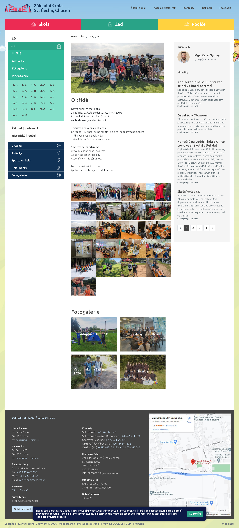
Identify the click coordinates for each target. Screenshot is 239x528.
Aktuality (18, 61)
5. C (52, 97)
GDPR (129, 523)
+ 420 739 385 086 (130, 447)
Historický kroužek (24, 135)
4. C (24, 97)
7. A (33, 102)
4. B (15, 97)
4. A (52, 90)
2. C (14, 90)
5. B (42, 97)
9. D (24, 114)
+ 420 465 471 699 (27, 472)
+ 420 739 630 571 (28, 475)
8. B (24, 109)
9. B (52, 109)
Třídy (91, 36)
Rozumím (195, 513)
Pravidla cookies (56, 516)
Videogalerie (20, 76)
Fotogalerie (19, 68)
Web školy (228, 523)
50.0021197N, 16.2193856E (27, 458)
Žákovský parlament (25, 128)
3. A (24, 90)
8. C (33, 109)
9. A (42, 109)
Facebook (225, 7)
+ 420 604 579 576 (116, 439)
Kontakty (189, 7)
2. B (52, 84)
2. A (42, 84)
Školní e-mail (138, 7)
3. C (42, 90)
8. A (15, 109)
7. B (42, 102)
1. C (33, 84)
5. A (33, 97)
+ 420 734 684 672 (121, 443)
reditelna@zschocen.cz (32, 479)
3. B (33, 90)
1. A (15, 84)
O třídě (16, 53)
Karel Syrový (206, 55)
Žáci (14, 38)
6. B (24, 102)
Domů (74, 36)
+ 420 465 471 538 (106, 432)
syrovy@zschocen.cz (205, 59)
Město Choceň (20, 490)
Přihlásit (139, 523)
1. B (24, 84)
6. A (15, 102)
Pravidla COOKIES (113, 523)
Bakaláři (207, 7)
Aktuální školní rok (165, 7)
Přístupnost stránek (88, 523)
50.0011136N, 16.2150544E (27, 440)
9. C (36, 46)
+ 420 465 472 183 (108, 447)
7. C (52, 102)
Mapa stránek (67, 523)
